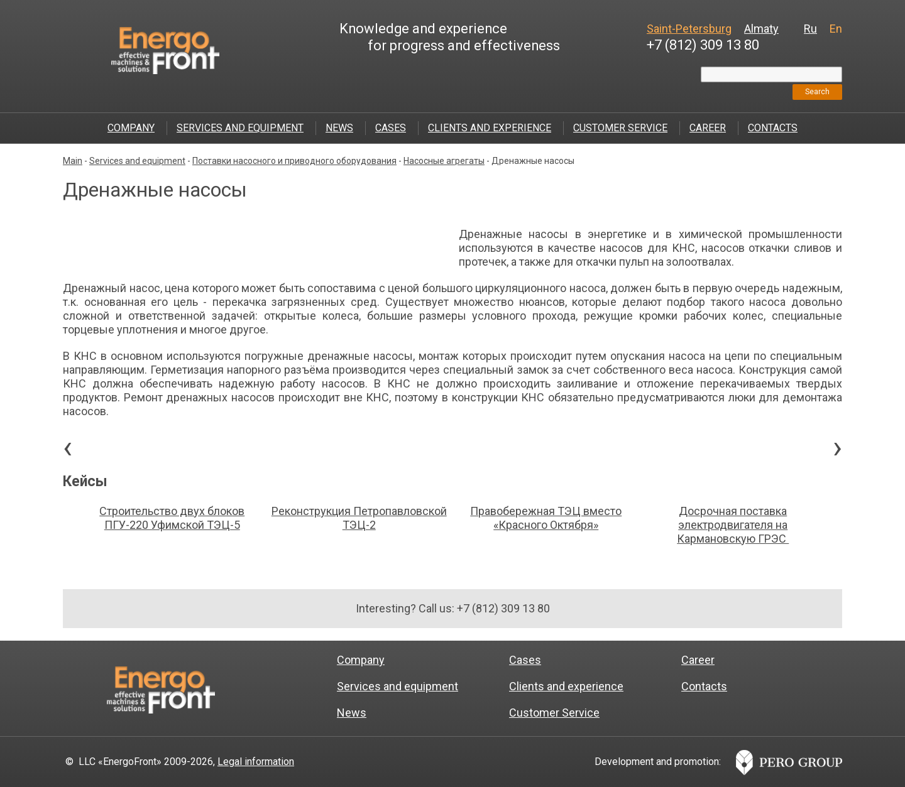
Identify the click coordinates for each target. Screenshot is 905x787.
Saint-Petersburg (689, 28)
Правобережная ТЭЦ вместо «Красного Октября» (546, 517)
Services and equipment (240, 128)
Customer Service (620, 128)
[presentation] (67, 450)
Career (707, 128)
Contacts (773, 128)
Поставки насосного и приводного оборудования (294, 161)
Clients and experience (489, 128)
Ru (810, 28)
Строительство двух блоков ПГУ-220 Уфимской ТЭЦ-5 (171, 517)
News (339, 128)
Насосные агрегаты (444, 161)
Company (131, 128)
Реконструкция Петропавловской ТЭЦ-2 (359, 517)
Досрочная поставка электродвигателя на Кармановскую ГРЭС (733, 524)
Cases (390, 128)
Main (72, 161)
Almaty (761, 28)
